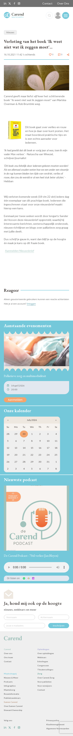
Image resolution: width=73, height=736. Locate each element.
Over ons (8, 653)
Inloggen (31, 303)
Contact (47, 3)
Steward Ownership (13, 710)
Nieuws (10, 32)
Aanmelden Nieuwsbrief (19, 250)
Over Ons (63, 3)
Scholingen (42, 661)
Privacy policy (52, 720)
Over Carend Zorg (45, 677)
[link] (57, 15)
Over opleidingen (45, 653)
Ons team (8, 657)
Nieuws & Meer (11, 677)
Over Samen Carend (13, 706)
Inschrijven (58, 625)
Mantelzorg (9, 690)
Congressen (43, 665)
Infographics (10, 686)
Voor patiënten (44, 682)
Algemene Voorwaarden (57, 728)
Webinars (41, 657)
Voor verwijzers (44, 686)
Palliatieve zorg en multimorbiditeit (25, 376)
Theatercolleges (45, 669)
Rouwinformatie (11, 694)
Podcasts (8, 682)
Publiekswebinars (12, 698)
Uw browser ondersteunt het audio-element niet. (36, 567)
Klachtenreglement (55, 724)
